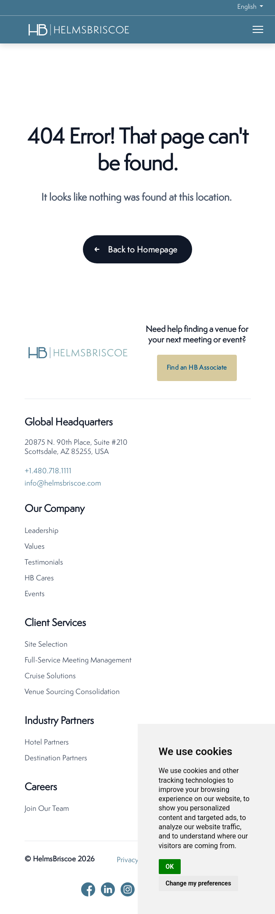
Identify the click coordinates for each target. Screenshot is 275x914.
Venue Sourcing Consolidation (72, 692)
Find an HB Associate (197, 368)
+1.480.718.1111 (48, 471)
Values (35, 547)
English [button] (247, 7)
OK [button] (170, 866)
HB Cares (39, 578)
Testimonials (44, 562)
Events (35, 594)
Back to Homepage (142, 250)
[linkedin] (108, 889)
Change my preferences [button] (198, 883)
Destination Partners (56, 758)
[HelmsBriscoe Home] (79, 29)
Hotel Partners (47, 742)
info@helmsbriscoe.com (63, 483)
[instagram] (128, 889)
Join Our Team (47, 809)
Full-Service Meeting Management (78, 660)
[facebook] (88, 889)
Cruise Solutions (50, 676)
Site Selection (46, 644)
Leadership (41, 531)
